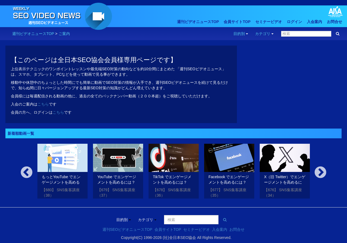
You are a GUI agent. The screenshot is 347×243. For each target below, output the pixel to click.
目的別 (240, 33)
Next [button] (320, 173)
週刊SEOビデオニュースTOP (127, 229)
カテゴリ (264, 33)
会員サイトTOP (237, 22)
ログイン (294, 22)
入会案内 (314, 22)
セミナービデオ (268, 22)
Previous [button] (26, 173)
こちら (43, 104)
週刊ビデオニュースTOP (198, 22)
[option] (62, 172)
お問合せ (334, 22)
